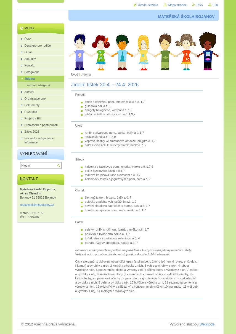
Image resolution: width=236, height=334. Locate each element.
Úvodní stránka (148, 5)
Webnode (207, 324)
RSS (200, 5)
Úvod (74, 74)
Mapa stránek (177, 5)
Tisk (216, 5)
